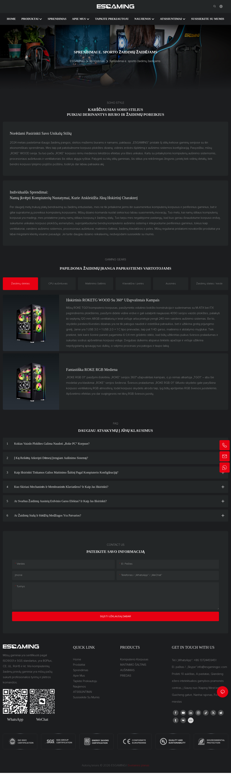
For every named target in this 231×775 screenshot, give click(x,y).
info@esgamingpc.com (212, 667)
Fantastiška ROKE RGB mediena (91, 370)
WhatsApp (15, 719)
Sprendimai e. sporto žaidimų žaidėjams (135, 61)
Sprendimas (97, 61)
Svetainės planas (138, 765)
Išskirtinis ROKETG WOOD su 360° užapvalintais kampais (112, 300)
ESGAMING (77, 61)
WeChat (42, 719)
